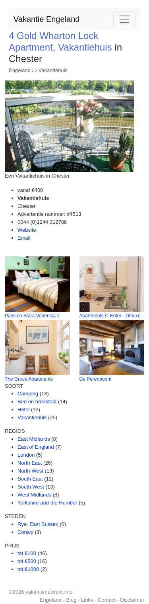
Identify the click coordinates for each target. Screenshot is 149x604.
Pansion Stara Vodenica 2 (32, 316)
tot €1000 (28, 569)
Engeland (20, 70)
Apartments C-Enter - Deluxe (110, 316)
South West (30, 487)
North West (30, 471)
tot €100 (26, 553)
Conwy (25, 532)
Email (24, 238)
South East (30, 479)
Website (26, 230)
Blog (71, 600)
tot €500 (26, 561)
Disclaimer (132, 600)
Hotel (23, 409)
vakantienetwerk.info (49, 592)
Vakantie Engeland (46, 19)
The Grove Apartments (29, 379)
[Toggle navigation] (124, 19)
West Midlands (34, 495)
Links (87, 600)
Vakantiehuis (52, 70)
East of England (35, 447)
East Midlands (33, 439)
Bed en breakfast (36, 402)
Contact (107, 600)
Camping (27, 394)
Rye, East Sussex (37, 524)
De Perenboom (95, 379)
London (26, 455)
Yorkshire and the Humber (47, 503)
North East (29, 463)
